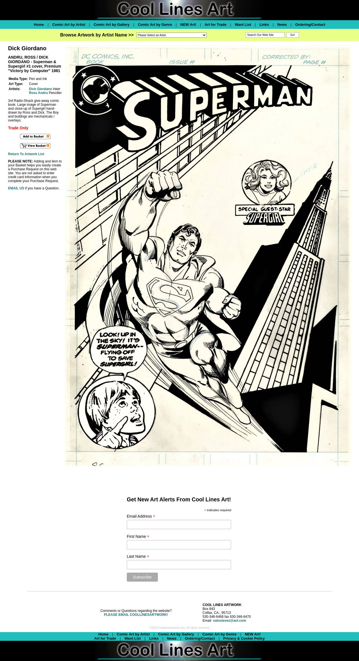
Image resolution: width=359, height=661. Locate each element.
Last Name (138, 556)
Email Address (141, 516)
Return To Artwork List (26, 154)
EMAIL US (16, 188)
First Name (138, 536)
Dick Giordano (40, 89)
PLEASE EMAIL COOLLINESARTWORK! (136, 615)
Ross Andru (38, 93)
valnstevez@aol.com (229, 621)
